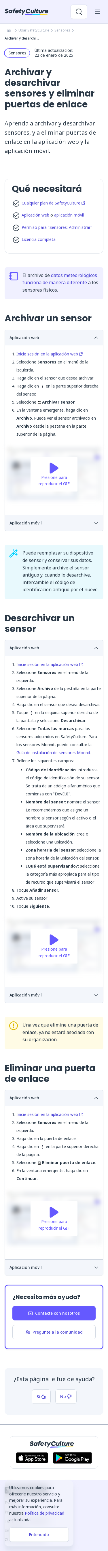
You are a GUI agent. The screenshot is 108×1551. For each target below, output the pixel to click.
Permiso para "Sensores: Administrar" (57, 227)
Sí (41, 1396)
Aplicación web (35, 215)
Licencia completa (39, 239)
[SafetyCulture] (26, 11)
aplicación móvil (69, 215)
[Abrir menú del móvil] (97, 12)
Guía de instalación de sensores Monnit (53, 752)
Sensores (62, 30)
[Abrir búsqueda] (79, 12)
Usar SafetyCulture (33, 30)
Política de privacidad (44, 1513)
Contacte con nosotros (54, 1313)
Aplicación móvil (54, 523)
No (66, 1396)
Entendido (39, 1534)
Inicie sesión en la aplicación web (49, 354)
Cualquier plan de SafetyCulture (53, 203)
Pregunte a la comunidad (54, 1332)
